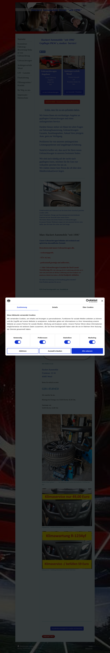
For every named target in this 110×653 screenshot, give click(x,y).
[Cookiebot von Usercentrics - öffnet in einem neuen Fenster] (87, 301)
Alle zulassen (87, 351)
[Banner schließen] (102, 301)
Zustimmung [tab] (22, 307)
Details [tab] (55, 307)
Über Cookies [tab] (88, 307)
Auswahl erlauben (55, 351)
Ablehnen (22, 351)
